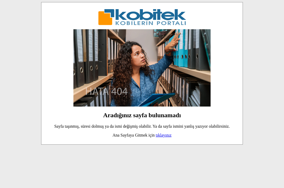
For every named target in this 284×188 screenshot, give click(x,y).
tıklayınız (163, 135)
